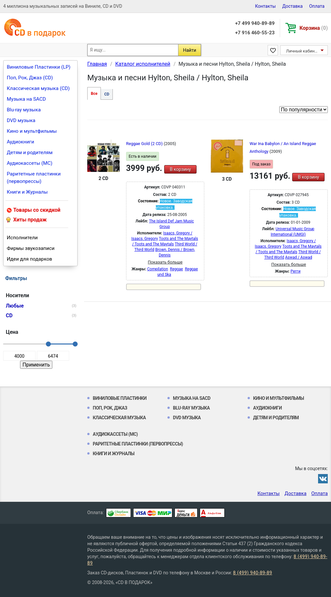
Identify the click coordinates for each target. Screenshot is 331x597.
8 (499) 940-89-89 (252, 572)
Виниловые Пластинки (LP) (38, 67)
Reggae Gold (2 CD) (145, 143)
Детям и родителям (30, 152)
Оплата (317, 6)
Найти (189, 50)
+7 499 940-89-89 (254, 23)
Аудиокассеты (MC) (29, 163)
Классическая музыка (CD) (38, 88)
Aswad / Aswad (298, 257)
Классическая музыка (119, 417)
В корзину (180, 169)
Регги (296, 271)
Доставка (292, 6)
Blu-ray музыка (24, 110)
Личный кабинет (302, 51)
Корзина (314, 28)
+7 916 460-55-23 (254, 33)
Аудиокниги (20, 142)
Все (94, 93)
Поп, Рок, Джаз (110, 408)
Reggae (176, 269)
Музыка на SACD (26, 99)
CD (106, 94)
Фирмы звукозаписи (31, 248)
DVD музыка (21, 120)
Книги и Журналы (27, 192)
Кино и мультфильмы (32, 131)
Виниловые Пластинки (119, 398)
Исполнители (22, 238)
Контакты (265, 6)
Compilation (157, 269)
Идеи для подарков (29, 259)
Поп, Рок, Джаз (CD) (30, 78)
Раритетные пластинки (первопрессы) (34, 177)
